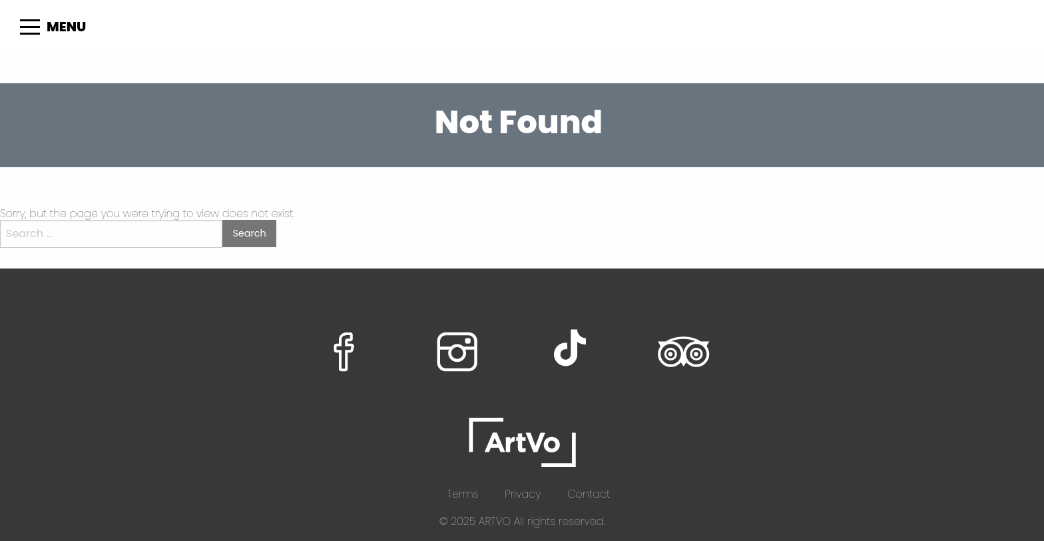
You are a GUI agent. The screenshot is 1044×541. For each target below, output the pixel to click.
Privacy (523, 494)
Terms (463, 494)
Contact (588, 494)
